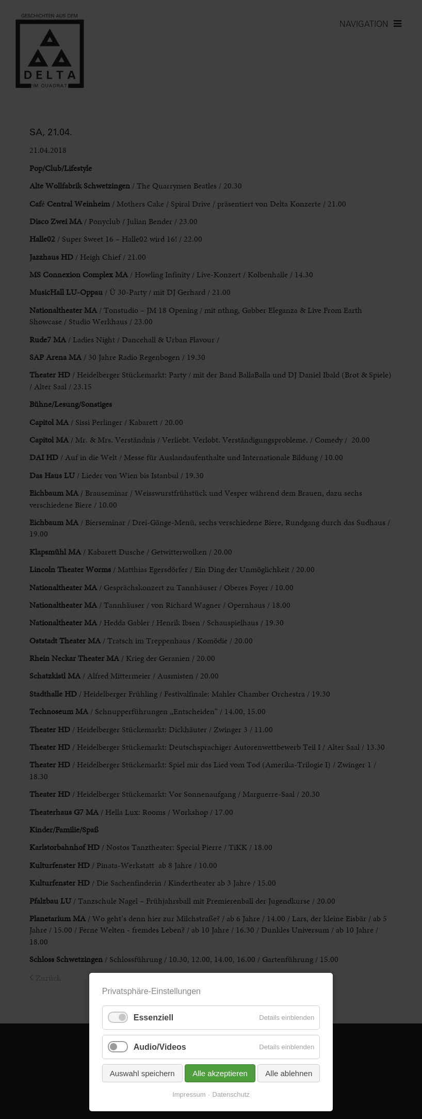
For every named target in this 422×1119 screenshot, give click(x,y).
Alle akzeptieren (220, 1073)
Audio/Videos (160, 1047)
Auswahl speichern (142, 1073)
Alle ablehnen (288, 1073)
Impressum (188, 1094)
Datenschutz (231, 1094)
